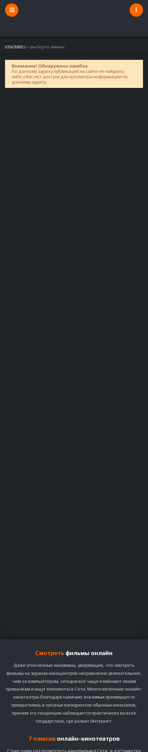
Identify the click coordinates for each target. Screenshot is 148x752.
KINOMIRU (15, 46)
